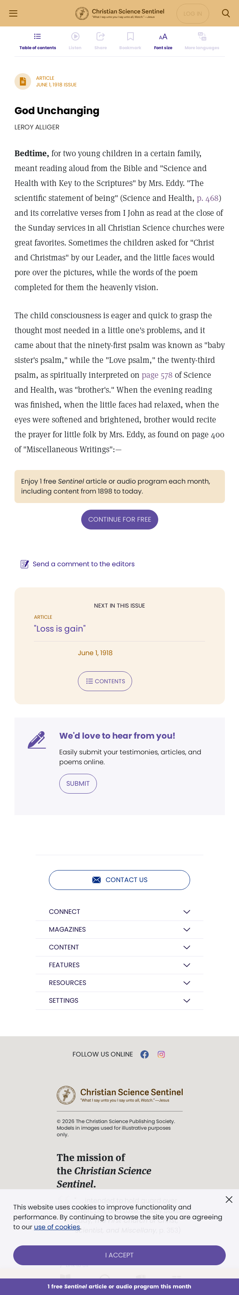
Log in (192, 14)
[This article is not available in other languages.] (204, 41)
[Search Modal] (226, 13)
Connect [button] (64, 911)
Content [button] (64, 947)
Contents (105, 681)
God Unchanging (56, 110)
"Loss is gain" (60, 628)
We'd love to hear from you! (117, 736)
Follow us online (102, 1054)
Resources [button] (67, 982)
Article (45, 77)
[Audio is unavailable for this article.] (74, 41)
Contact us (119, 880)
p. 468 (208, 198)
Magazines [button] (67, 929)
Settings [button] (63, 1000)
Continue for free (119, 519)
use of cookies (57, 1227)
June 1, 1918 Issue (56, 84)
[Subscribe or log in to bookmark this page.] (130, 41)
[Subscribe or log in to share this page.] (100, 41)
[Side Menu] (13, 13)
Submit (78, 783)
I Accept (119, 1255)
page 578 (157, 375)
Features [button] (64, 965)
